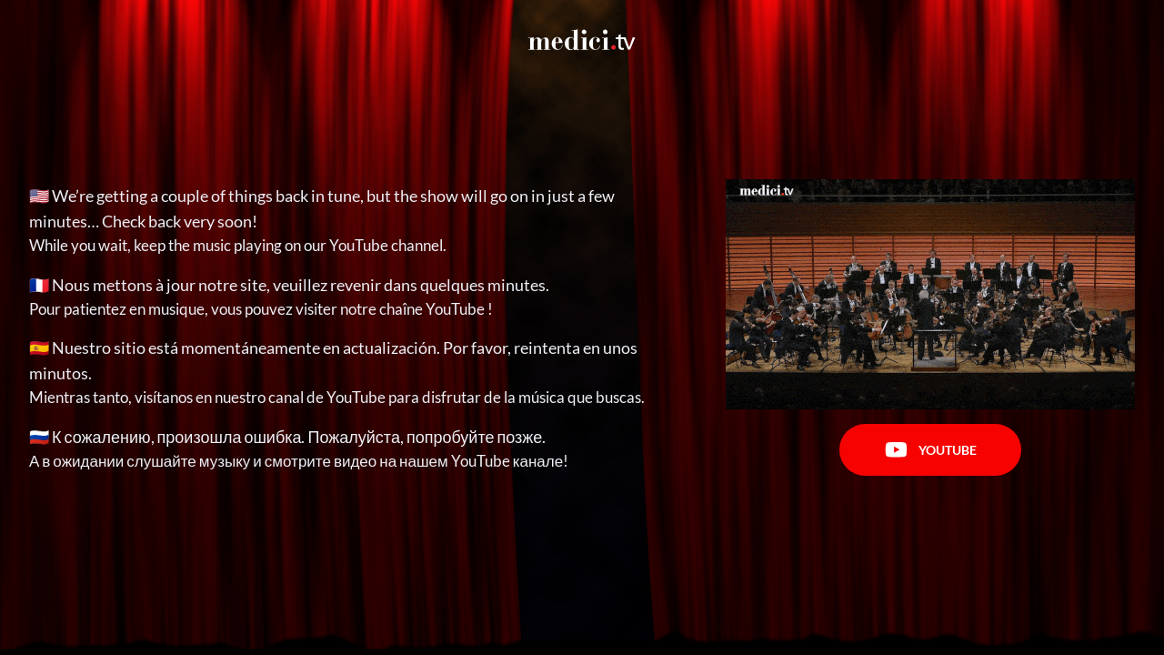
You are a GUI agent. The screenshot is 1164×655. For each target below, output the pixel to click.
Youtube (931, 449)
